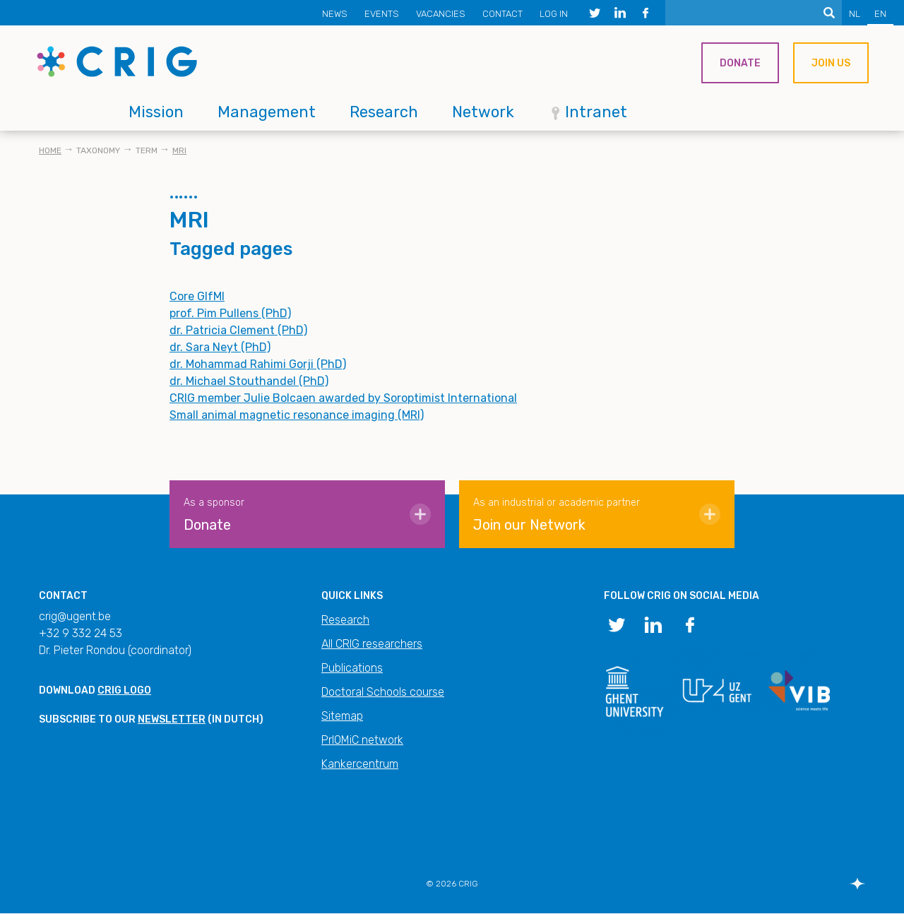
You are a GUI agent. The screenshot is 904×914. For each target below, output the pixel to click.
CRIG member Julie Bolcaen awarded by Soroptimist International (343, 398)
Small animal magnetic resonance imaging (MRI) (297, 415)
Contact (502, 13)
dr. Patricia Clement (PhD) (238, 330)
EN (880, 13)
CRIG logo (124, 690)
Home (50, 150)
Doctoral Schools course (382, 692)
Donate (740, 63)
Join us (830, 63)
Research (384, 111)
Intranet (596, 111)
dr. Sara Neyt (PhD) (220, 347)
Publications (352, 668)
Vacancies (440, 13)
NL (854, 13)
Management (267, 111)
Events (381, 13)
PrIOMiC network (362, 740)
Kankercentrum (359, 764)
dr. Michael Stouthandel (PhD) (249, 381)
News (334, 13)
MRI (179, 150)
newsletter (172, 719)
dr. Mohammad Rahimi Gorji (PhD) (258, 364)
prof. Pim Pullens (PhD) (230, 313)
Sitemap (342, 716)
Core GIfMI (197, 296)
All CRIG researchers (371, 644)
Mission (156, 111)
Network (483, 111)
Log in (554, 13)
